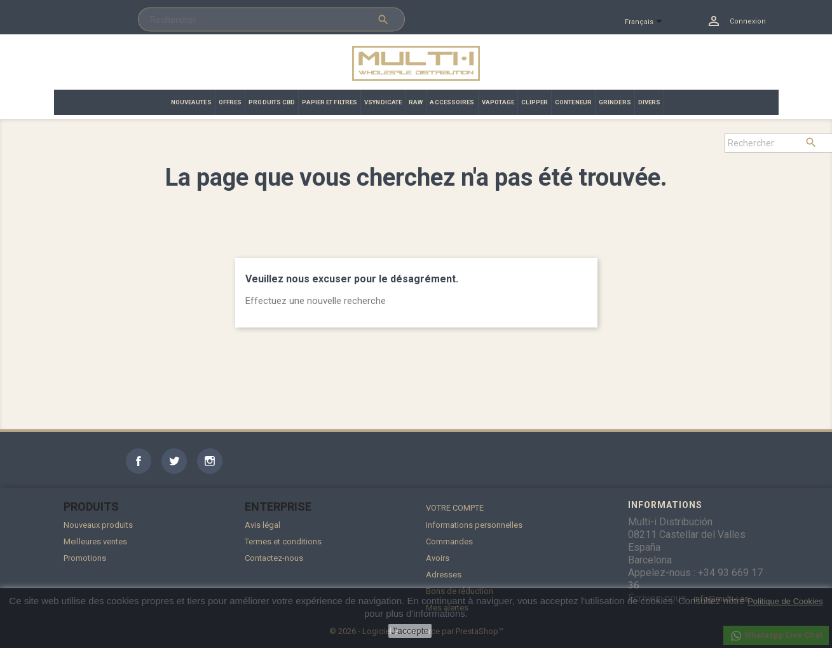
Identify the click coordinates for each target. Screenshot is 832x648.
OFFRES (230, 102)
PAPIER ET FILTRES (329, 102)
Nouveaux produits (98, 525)
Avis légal (262, 525)
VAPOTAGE (498, 102)
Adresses (443, 574)
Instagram (209, 461)
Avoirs (437, 558)
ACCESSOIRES (452, 102)
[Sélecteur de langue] (649, 22)
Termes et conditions (283, 541)
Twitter (174, 461)
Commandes (449, 541)
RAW (416, 102)
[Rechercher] (271, 20)
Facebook (138, 461)
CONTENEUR (573, 102)
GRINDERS (615, 102)
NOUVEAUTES (191, 102)
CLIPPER (534, 102)
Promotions (85, 558)
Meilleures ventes (95, 541)
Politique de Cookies (785, 601)
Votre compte (455, 508)
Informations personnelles (474, 525)
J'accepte (410, 631)
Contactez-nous (274, 558)
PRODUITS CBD (272, 102)
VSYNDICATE (383, 102)
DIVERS (649, 102)
